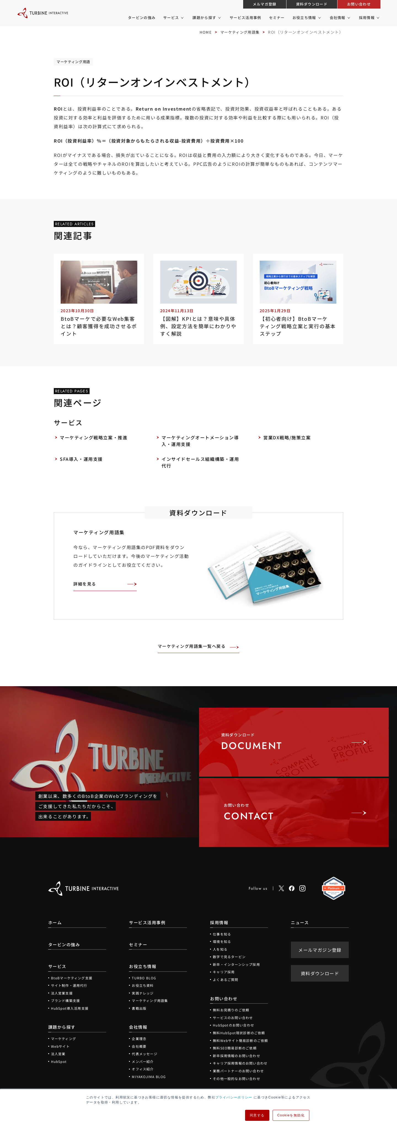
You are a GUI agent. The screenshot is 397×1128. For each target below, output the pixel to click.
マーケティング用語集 (238, 32)
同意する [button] (257, 1115)
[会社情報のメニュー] (348, 17)
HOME (203, 32)
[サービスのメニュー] (182, 17)
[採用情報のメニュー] (377, 17)
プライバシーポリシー (233, 1097)
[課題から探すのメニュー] (219, 17)
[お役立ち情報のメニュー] (319, 17)
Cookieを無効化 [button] (291, 1115)
